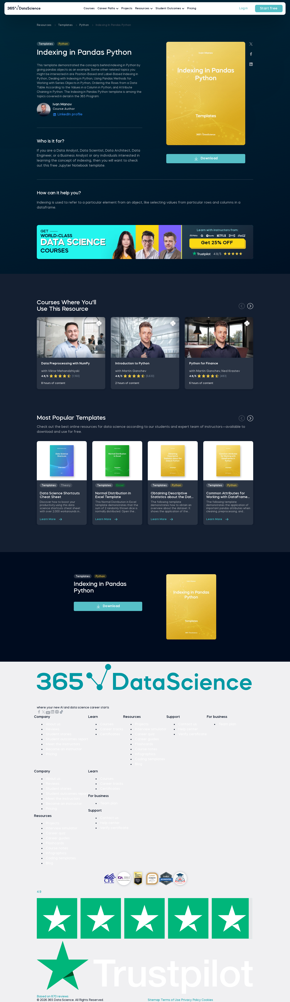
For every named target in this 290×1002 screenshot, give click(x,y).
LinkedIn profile (67, 114)
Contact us (187, 724)
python (84, 25)
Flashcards (144, 744)
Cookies (207, 1000)
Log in (243, 8)
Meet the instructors (63, 744)
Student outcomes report (67, 739)
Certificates (110, 734)
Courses (89, 8)
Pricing (191, 8)
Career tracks (111, 729)
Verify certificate (192, 734)
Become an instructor (64, 749)
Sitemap (154, 1000)
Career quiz (145, 734)
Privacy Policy (191, 1000)
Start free (269, 8)
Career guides (147, 739)
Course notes (146, 749)
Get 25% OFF (217, 243)
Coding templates (150, 759)
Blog (138, 764)
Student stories (58, 734)
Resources (44, 25)
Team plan (227, 724)
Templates (65, 25)
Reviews (52, 729)
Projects (126, 8)
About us (53, 724)
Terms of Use (171, 1000)
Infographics (145, 754)
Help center (188, 729)
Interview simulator (150, 729)
